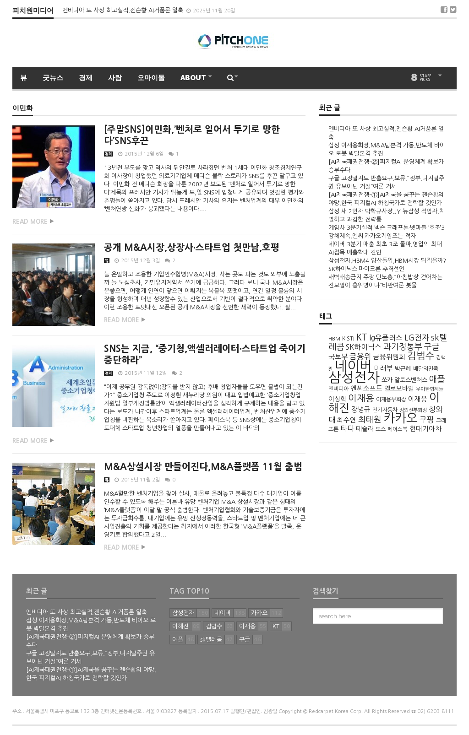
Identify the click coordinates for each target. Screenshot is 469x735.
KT (361, 337)
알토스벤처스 (410, 380)
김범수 (421, 356)
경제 (86, 78)
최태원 (370, 420)
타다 (347, 428)
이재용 (361, 398)
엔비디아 (338, 389)
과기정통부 (402, 347)
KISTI (348, 338)
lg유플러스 (386, 338)
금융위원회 (389, 356)
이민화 (22, 108)
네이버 (353, 366)
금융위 (360, 356)
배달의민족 (425, 369)
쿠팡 (427, 419)
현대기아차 (425, 429)
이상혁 (337, 399)
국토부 (338, 356)
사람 (115, 78)
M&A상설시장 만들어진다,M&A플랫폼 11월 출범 (203, 466)
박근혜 (403, 369)
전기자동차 (385, 410)
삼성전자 (354, 377)
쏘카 (387, 380)
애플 (437, 379)
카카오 (400, 418)
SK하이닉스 (364, 347)
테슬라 (365, 429)
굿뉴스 (53, 78)
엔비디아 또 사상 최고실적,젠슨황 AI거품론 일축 (123, 10)
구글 (432, 347)
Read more (30, 222)
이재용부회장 (391, 399)
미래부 (383, 368)
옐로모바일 (399, 388)
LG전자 (416, 337)
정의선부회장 (413, 410)
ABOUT (193, 78)
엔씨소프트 (366, 388)
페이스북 (397, 429)
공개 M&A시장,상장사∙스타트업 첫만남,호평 (191, 247)
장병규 (361, 409)
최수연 (346, 420)
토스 (381, 429)
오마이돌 (151, 78)
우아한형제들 (429, 389)
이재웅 (417, 398)
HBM (334, 338)
